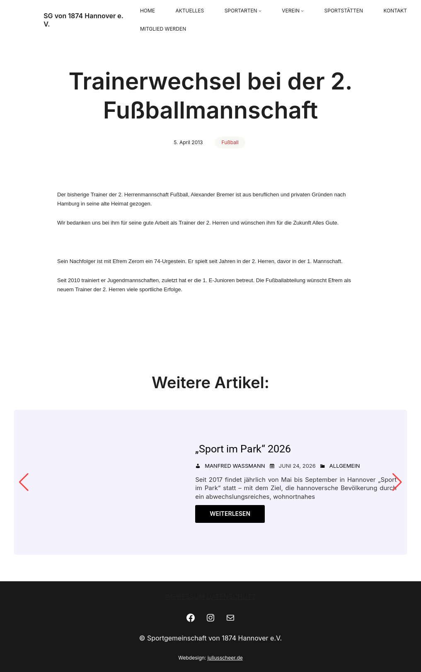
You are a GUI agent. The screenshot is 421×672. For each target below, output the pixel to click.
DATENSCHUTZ (231, 596)
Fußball (230, 142)
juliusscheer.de (225, 658)
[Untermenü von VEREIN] (302, 11)
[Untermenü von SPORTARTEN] (260, 11)
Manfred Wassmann (235, 465)
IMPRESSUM (185, 596)
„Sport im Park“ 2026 (243, 449)
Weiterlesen (230, 513)
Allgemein (344, 465)
